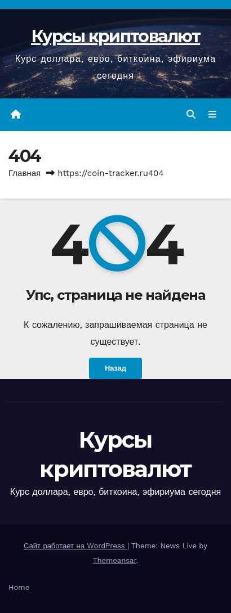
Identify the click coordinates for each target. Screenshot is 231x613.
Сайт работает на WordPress (75, 546)
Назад (115, 368)
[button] (191, 114)
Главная (24, 173)
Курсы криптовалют (115, 36)
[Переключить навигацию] (213, 115)
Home (18, 587)
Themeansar (114, 560)
